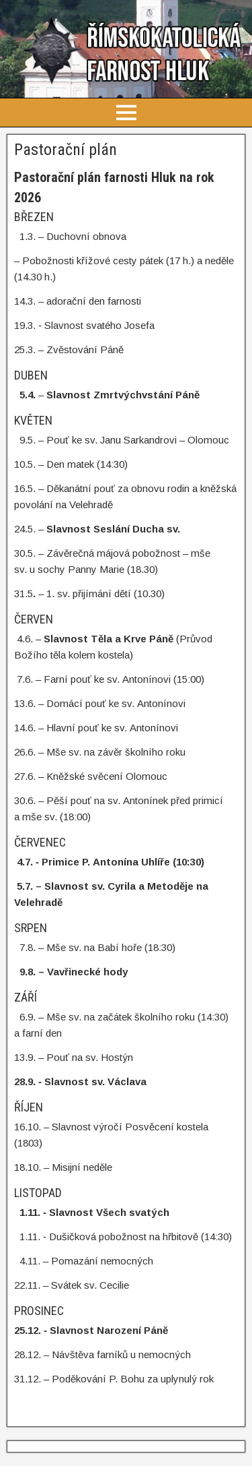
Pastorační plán (65, 149)
